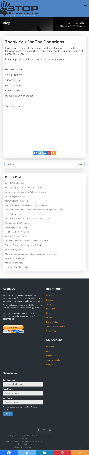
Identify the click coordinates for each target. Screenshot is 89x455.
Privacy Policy (52, 322)
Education (50, 308)
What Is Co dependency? (15, 258)
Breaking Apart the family (16, 227)
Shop (48, 304)
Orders (49, 351)
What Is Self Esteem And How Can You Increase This (27, 218)
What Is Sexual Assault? (15, 183)
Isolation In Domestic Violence (18, 232)
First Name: (8, 389)
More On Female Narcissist (17, 201)
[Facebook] (35, 153)
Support (49, 317)
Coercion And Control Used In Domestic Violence (26, 240)
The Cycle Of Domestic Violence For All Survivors (26, 205)
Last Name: (8, 398)
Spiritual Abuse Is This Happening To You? (23, 245)
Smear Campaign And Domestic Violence (23, 187)
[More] (54, 153)
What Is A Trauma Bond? (15, 236)
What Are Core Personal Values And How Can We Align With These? (34, 209)
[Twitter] (40, 153)
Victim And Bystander (14, 249)
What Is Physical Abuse (15, 196)
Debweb (24, 444)
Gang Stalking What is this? (17, 267)
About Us (50, 295)
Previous (10, 164)
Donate (49, 300)
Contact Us (51, 331)
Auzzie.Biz (27, 447)
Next (81, 164)
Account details (53, 360)
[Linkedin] (45, 153)
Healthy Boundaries (13, 214)
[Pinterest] (49, 153)
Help (48, 313)
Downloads (51, 355)
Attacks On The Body (14, 262)
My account (51, 346)
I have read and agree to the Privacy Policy (20, 408)
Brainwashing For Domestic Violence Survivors (25, 192)
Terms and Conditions (56, 326)
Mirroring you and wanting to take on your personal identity (31, 254)
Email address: (9, 380)
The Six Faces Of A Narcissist (17, 223)
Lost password (52, 364)
